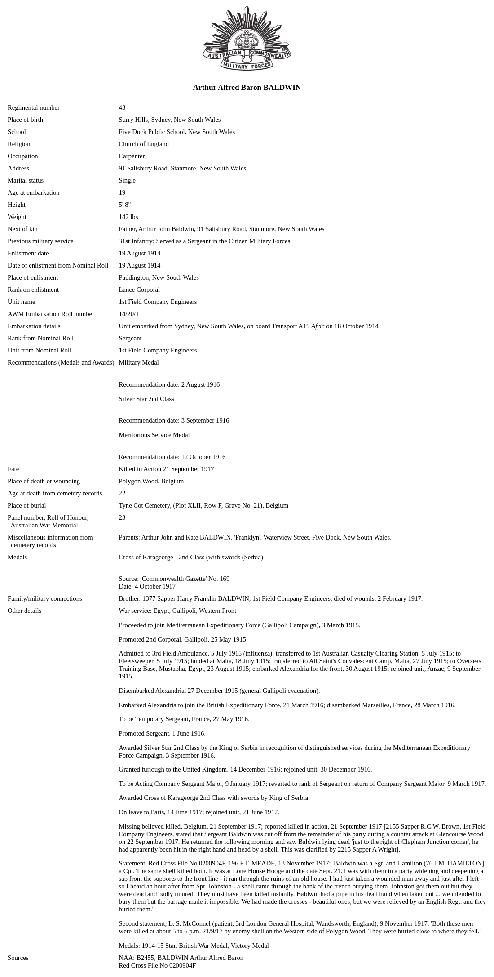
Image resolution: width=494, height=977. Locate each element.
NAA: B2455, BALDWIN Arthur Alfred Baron (181, 957)
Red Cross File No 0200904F (157, 965)
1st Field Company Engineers (158, 301)
